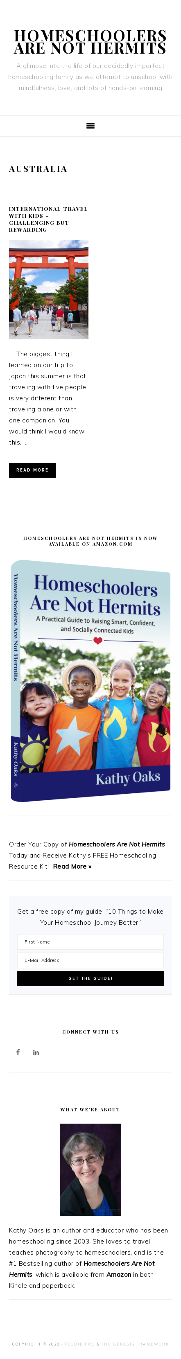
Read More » (72, 866)
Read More (32, 470)
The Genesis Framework (135, 1344)
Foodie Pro (80, 1344)
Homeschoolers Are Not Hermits (90, 41)
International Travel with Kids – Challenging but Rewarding (48, 219)
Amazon (118, 1274)
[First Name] (90, 942)
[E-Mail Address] (90, 960)
